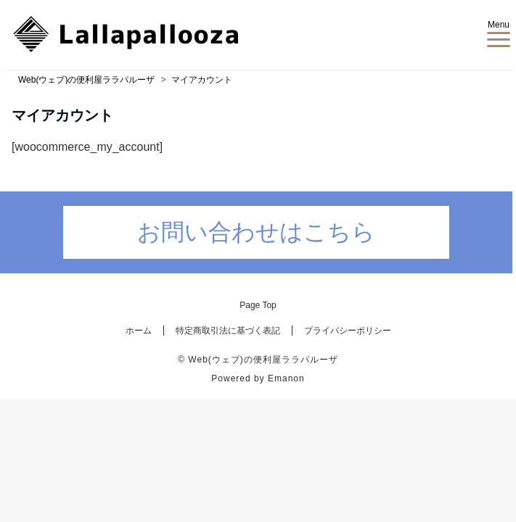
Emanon (286, 378)
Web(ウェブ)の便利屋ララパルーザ (262, 360)
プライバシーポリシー (347, 331)
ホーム (139, 331)
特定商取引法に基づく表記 (228, 331)
